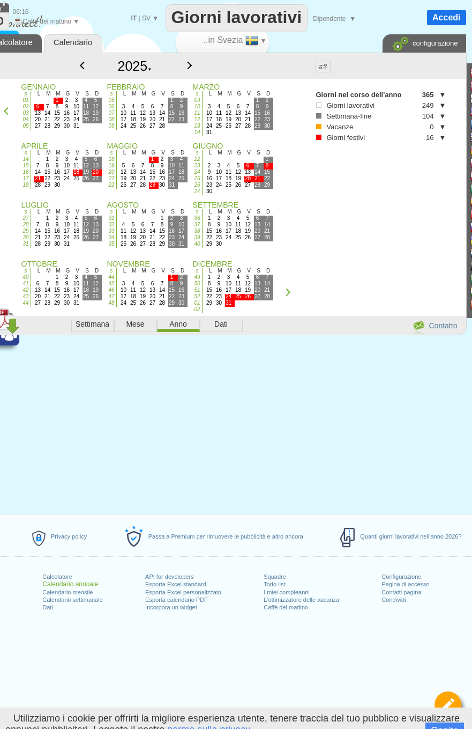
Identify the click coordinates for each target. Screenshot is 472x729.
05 (25, 126)
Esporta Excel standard (175, 584)
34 (111, 237)
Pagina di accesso (405, 584)
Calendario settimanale (72, 600)
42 (25, 290)
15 (25, 165)
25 (197, 178)
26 (197, 185)
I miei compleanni (287, 592)
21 (111, 178)
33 (111, 231)
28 (25, 224)
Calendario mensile (67, 592)
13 (197, 126)
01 (25, 100)
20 (111, 172)
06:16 (21, 12)
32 (111, 224)
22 (111, 185)
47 (111, 296)
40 (197, 244)
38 (197, 231)
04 (25, 119)
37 (197, 224)
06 (111, 106)
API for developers (169, 576)
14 (197, 132)
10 (197, 106)
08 (111, 119)
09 (111, 126)
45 (111, 283)
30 (25, 237)
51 (197, 290)
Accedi (446, 17)
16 (25, 172)
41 (25, 283)
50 (197, 283)
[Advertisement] (339, 204)
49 (197, 277)
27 (197, 191)
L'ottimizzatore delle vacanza (301, 600)
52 (197, 296)
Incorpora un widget (171, 607)
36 (197, 218)
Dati (47, 607)
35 (111, 244)
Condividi (393, 600)
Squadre (275, 576)
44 (25, 303)
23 (197, 165)
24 (197, 172)
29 (25, 231)
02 (25, 106)
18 (25, 185)
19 (111, 165)
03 (25, 113)
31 (25, 244)
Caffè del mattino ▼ (46, 21)
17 (25, 178)
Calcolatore (57, 576)
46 (111, 290)
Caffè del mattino (286, 607)
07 (111, 113)
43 (25, 296)
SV (146, 18)
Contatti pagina (401, 592)
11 (197, 113)
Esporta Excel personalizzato (183, 592)
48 (111, 303)
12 (197, 119)
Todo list (274, 584)
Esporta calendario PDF (176, 600)
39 (197, 237)
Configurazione (401, 576)
